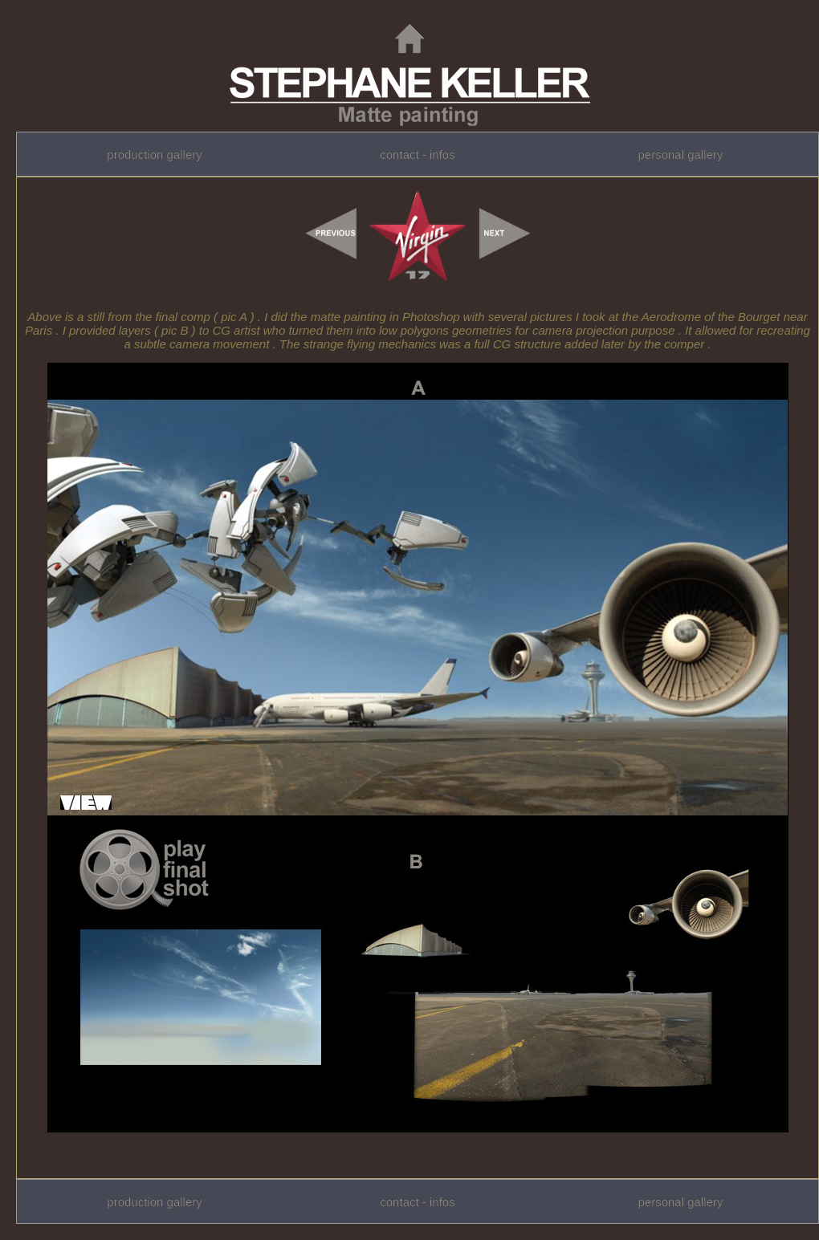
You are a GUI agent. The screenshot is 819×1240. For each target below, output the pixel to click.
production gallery (154, 154)
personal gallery (680, 154)
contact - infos (417, 154)
